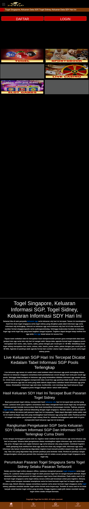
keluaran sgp (32, 321)
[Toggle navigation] (3, 4)
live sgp (37, 334)
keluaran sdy (51, 402)
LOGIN (65, 19)
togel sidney (8, 410)
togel (84, 484)
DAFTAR (22, 19)
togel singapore (69, 471)
